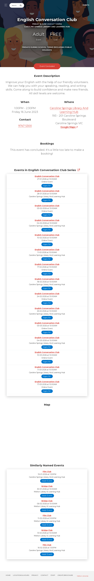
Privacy (35, 575)
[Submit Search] (22, 5)
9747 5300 (25, 125)
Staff (53, 575)
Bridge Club (47, 486)
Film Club (47, 471)
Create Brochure (65, 575)
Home (8, 575)
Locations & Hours (21, 575)
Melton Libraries (82, 576)
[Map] (47, 433)
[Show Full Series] (78, 170)
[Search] (14, 5)
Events (86, 5)
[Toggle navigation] (5, 5)
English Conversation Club (47, 176)
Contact (44, 575)
